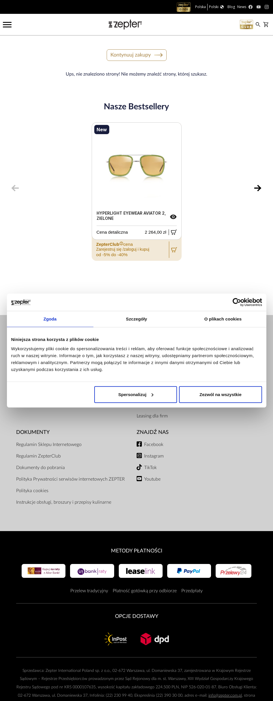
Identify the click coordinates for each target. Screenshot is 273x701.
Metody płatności (136, 550)
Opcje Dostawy (136, 616)
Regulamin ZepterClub (38, 456)
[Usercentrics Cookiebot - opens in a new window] (237, 302)
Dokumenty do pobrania (40, 467)
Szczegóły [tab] (136, 318)
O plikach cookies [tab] (223, 318)
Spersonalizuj (135, 394)
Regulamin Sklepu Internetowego (49, 444)
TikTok (150, 467)
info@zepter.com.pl (225, 695)
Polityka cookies (32, 490)
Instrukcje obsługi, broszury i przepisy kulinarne (63, 502)
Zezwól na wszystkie (220, 394)
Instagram (154, 456)
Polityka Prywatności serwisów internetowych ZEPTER (70, 479)
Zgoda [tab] (50, 318)
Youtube (152, 479)
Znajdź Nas (153, 432)
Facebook (153, 444)
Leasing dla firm (152, 416)
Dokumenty (33, 432)
